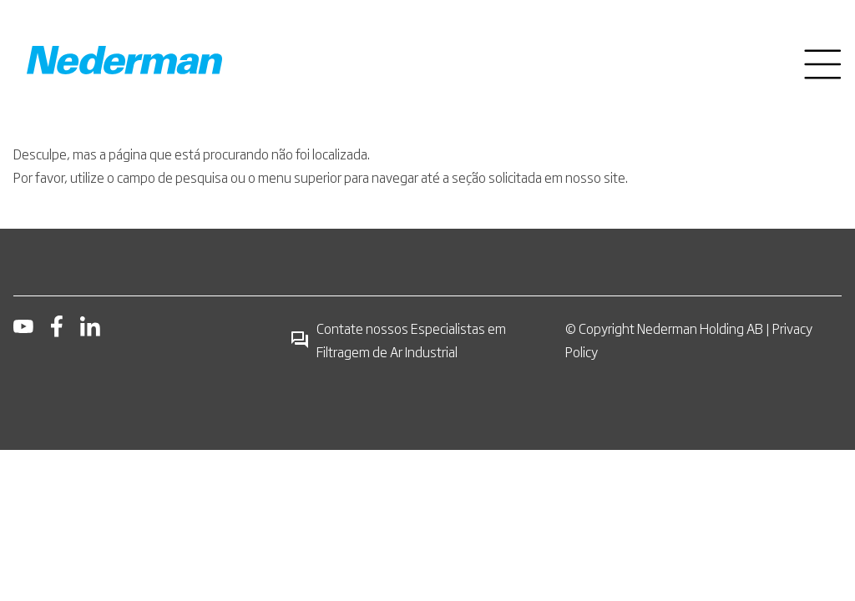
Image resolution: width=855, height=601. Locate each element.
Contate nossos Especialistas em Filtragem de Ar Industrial (398, 339)
